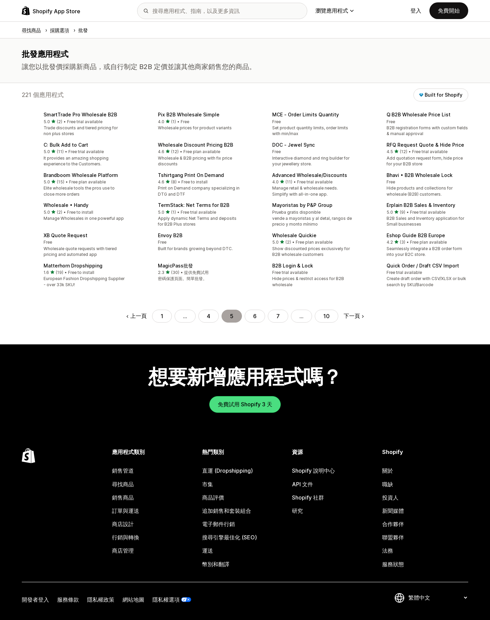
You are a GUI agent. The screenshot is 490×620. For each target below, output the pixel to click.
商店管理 (123, 550)
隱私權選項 (166, 599)
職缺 (387, 484)
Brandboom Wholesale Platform (81, 175)
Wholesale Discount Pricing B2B (195, 145)
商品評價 (213, 497)
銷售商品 (123, 497)
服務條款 (68, 599)
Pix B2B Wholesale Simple (188, 114)
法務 (387, 550)
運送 (207, 550)
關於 (387, 470)
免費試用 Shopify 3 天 (245, 404)
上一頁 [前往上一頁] (137, 315)
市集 (207, 484)
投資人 (390, 497)
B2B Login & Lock (292, 265)
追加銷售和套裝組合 (226, 510)
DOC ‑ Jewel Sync (293, 145)
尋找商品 (123, 484)
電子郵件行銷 (218, 524)
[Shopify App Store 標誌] (51, 10)
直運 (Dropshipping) (227, 470)
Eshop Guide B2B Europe (416, 235)
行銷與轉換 (125, 537)
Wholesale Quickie (294, 235)
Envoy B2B (170, 235)
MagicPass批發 (175, 265)
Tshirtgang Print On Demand (191, 175)
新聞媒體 (393, 510)
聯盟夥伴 (393, 537)
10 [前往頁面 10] (326, 316)
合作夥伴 (393, 524)
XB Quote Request (65, 235)
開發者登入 (35, 599)
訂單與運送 (125, 510)
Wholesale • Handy (66, 205)
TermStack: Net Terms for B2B (193, 205)
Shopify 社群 (308, 497)
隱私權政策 (100, 599)
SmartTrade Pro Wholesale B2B (80, 114)
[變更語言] (437, 597)
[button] (73, 124)
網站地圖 (133, 599)
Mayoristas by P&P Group (302, 205)
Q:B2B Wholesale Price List (419, 114)
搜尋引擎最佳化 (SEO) (229, 537)
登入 (415, 10)
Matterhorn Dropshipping (73, 265)
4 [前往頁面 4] (208, 316)
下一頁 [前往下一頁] (354, 315)
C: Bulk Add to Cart (66, 145)
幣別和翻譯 (215, 564)
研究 (297, 510)
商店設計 (123, 524)
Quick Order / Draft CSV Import (423, 265)
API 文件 (302, 484)
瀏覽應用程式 (334, 10)
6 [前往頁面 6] (255, 316)
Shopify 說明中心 (313, 470)
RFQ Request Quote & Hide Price (425, 145)
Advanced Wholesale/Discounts (309, 175)
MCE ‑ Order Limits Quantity (305, 114)
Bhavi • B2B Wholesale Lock (420, 175)
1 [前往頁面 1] (162, 316)
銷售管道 (123, 470)
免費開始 (449, 10)
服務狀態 (393, 564)
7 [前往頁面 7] (278, 316)
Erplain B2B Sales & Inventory (421, 205)
